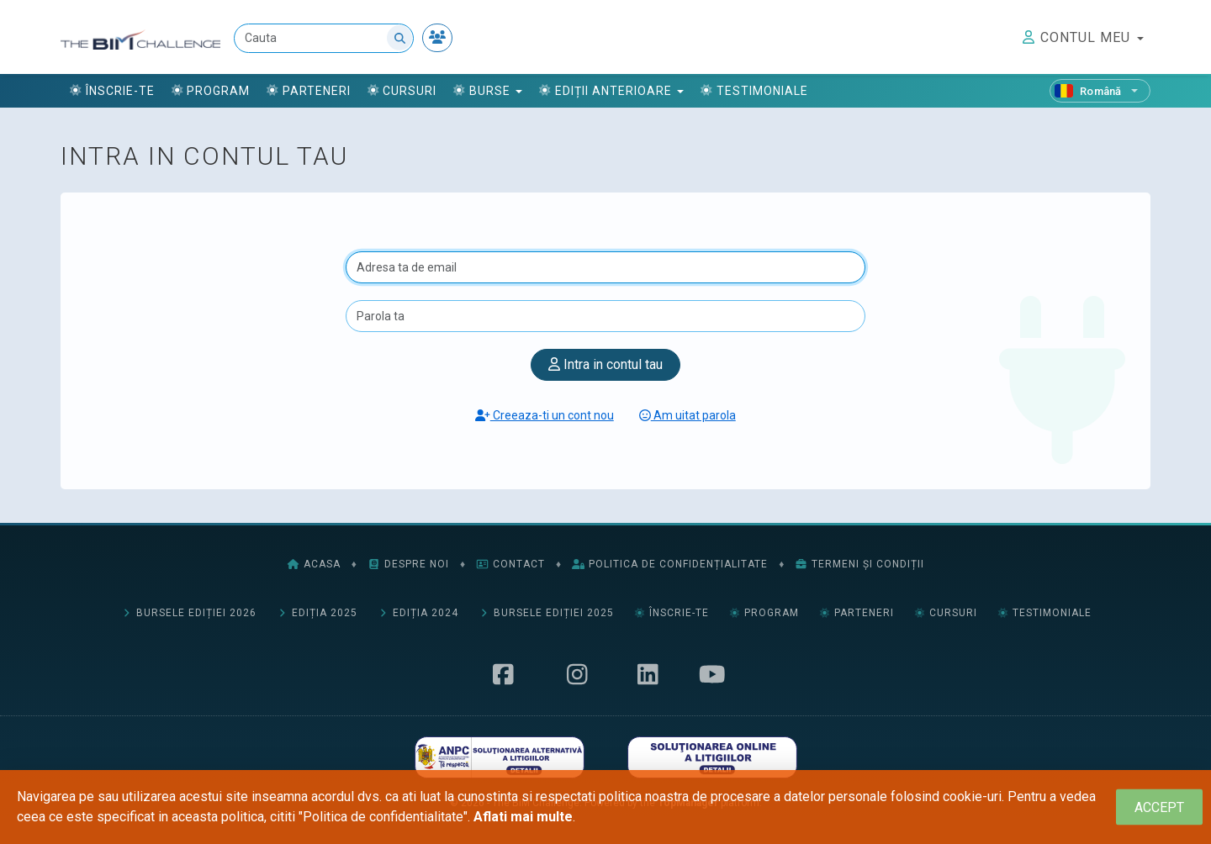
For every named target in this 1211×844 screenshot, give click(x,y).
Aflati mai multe (523, 817)
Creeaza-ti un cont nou (544, 415)
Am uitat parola (687, 415)
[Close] (1159, 807)
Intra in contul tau (605, 364)
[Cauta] (324, 38)
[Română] (1100, 91)
